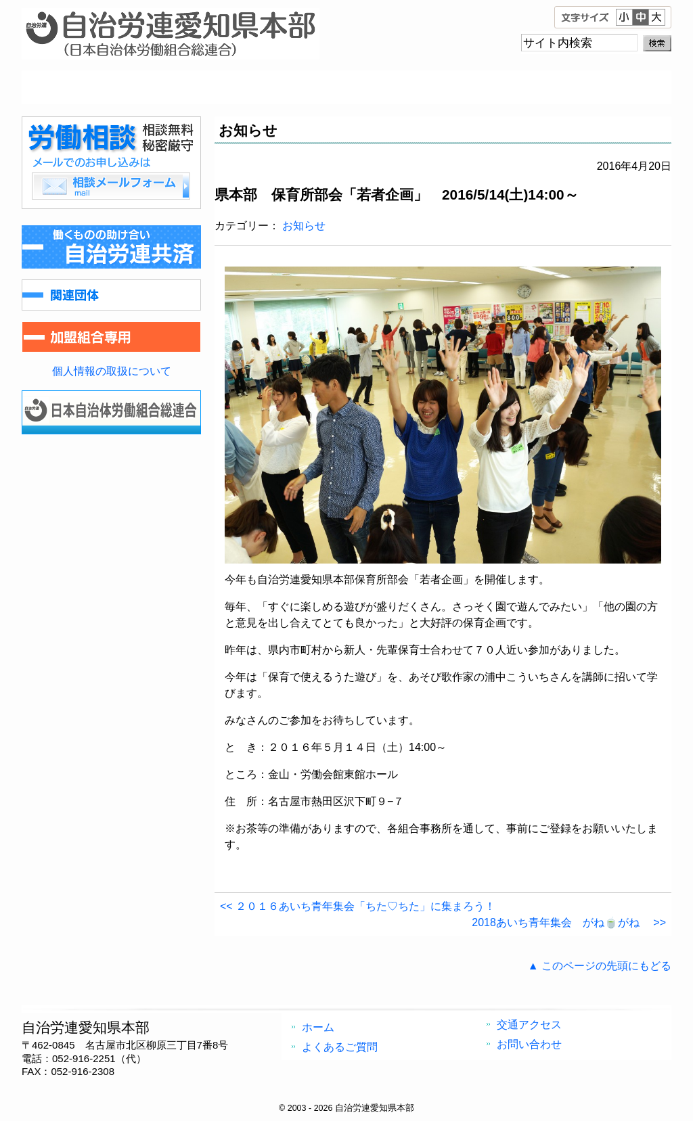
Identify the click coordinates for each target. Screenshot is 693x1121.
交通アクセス (427, 87)
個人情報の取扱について (111, 371)
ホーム (103, 87)
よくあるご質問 (265, 87)
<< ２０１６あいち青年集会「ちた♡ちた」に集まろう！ (357, 906)
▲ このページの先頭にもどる (599, 965)
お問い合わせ (590, 87)
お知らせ (304, 225)
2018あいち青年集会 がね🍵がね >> (569, 922)
